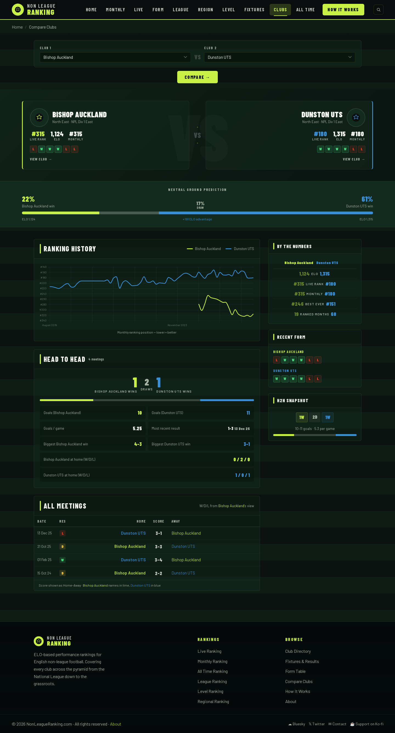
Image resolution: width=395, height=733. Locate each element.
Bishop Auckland (186, 532)
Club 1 (45, 48)
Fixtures (254, 9)
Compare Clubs (299, 681)
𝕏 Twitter (317, 723)
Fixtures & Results (302, 660)
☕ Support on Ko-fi (366, 723)
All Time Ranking (213, 670)
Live (138, 9)
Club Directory (298, 650)
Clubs (280, 9)
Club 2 (210, 48)
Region (205, 9)
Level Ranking (210, 690)
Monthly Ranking (212, 660)
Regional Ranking (213, 701)
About (291, 701)
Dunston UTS (133, 532)
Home (91, 9)
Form (158, 9)
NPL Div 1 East (82, 121)
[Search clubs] (378, 10)
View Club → (41, 159)
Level (228, 9)
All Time (305, 9)
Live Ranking (209, 650)
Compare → (197, 76)
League (181, 9)
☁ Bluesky (296, 723)
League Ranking (212, 681)
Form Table (295, 670)
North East (61, 121)
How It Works (343, 9)
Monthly (115, 9)
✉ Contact (337, 723)
